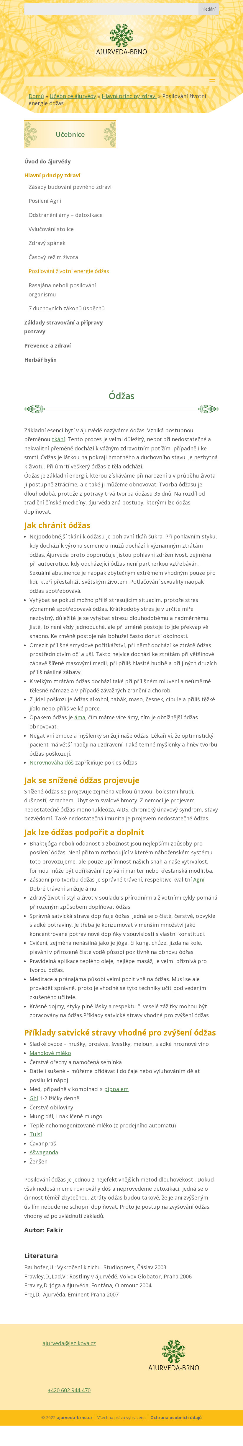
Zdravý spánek (47, 242)
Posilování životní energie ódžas (69, 271)
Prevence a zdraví (47, 345)
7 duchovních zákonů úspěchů (67, 308)
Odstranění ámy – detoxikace (66, 214)
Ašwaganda (43, 1152)
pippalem (116, 1089)
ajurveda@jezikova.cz (69, 1343)
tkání (58, 439)
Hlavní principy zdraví (129, 96)
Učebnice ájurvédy (73, 96)
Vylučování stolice (51, 229)
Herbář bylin (40, 359)
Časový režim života (53, 257)
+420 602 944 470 (69, 1390)
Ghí (33, 1098)
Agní (198, 879)
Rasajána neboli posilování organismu (62, 290)
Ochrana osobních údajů (176, 1417)
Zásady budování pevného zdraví (70, 186)
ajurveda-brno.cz (75, 1417)
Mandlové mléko (50, 1052)
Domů (36, 96)
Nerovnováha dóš (51, 762)
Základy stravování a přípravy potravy (63, 327)
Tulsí (35, 1134)
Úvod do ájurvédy (47, 161)
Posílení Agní (45, 200)
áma (79, 717)
